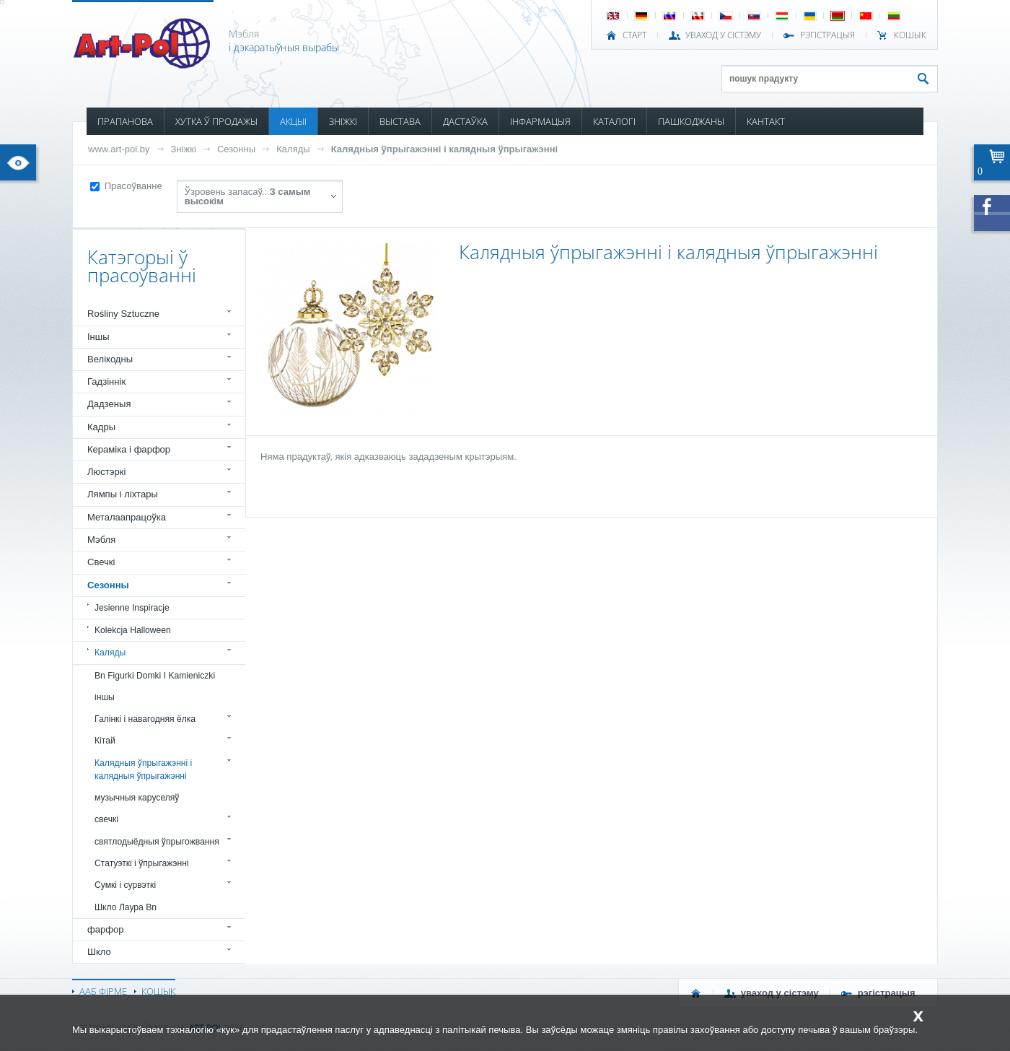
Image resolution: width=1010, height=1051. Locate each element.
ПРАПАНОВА (125, 121)
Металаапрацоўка (126, 517)
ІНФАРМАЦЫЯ (540, 121)
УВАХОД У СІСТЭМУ (723, 35)
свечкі (106, 819)
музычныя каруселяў (137, 798)
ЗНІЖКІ (343, 121)
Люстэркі (106, 471)
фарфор (105, 929)
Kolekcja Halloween (133, 630)
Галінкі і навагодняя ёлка (145, 719)
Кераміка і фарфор (128, 449)
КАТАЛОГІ (614, 121)
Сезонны (236, 149)
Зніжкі (183, 149)
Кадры (101, 427)
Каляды (293, 149)
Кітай (105, 741)
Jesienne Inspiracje (132, 608)
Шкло (99, 951)
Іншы (98, 336)
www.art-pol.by (119, 149)
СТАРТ (634, 35)
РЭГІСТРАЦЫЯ (827, 35)
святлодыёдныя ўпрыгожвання (157, 842)
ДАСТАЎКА (465, 121)
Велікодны (110, 359)
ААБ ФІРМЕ (103, 991)
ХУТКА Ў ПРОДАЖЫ (216, 121)
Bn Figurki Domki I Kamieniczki (155, 676)
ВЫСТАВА (400, 121)
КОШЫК (910, 35)
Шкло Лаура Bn (126, 907)
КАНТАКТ (766, 121)
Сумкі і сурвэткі (125, 885)
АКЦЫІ (293, 121)
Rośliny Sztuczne (123, 313)
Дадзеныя (109, 403)
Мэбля (101, 539)
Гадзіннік (106, 381)
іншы (105, 697)
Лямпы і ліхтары (122, 494)
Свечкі (101, 562)
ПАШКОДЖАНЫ (691, 121)
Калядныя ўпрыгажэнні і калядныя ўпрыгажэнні (444, 149)
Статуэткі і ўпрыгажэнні (142, 863)
